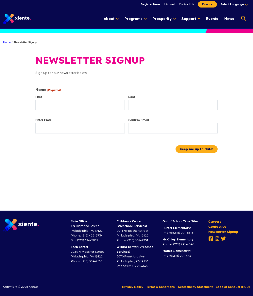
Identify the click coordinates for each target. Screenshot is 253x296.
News (229, 18)
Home (7, 42)
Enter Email (43, 120)
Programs (135, 18)
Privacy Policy (132, 286)
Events (212, 18)
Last (131, 96)
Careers (214, 221)
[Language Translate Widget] (234, 4)
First (38, 96)
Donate (207, 4)
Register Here (150, 4)
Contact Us (186, 4)
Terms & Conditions (160, 286)
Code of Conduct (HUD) (233, 286)
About (111, 18)
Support (191, 18)
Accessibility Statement (195, 286)
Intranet (169, 4)
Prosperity (164, 18)
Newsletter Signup (223, 231)
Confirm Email (138, 120)
